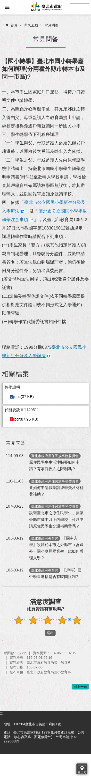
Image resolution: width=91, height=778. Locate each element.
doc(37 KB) (24, 397)
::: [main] (4, 25)
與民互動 (31, 25)
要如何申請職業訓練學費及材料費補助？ (44, 487)
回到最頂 (81, 768)
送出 (40, 632)
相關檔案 (15, 374)
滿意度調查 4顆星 (62, 620)
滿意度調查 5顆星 (76, 620)
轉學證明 (12, 387)
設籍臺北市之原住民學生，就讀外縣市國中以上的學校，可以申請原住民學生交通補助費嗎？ (44, 515)
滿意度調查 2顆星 (33, 620)
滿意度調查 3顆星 (47, 620)
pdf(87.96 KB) (26, 419)
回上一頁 (80, 687)
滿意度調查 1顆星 (18, 620)
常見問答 (51, 25)
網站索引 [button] (7, 7)
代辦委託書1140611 (22, 410)
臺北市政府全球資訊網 (45, 7)
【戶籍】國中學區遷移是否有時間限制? (44, 573)
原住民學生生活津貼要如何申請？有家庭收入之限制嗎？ (43, 461)
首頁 (14, 25)
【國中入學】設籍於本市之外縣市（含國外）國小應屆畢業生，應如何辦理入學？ (44, 547)
